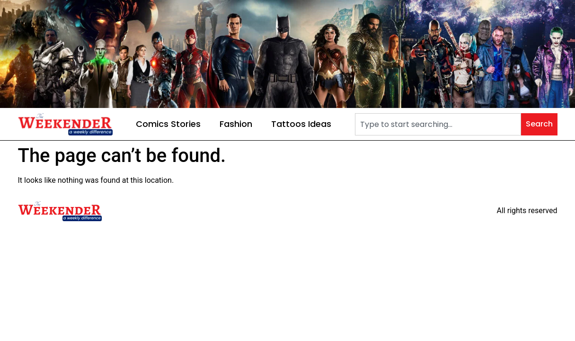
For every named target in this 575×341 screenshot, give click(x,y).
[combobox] (438, 124)
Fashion (236, 124)
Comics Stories (168, 124)
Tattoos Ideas (301, 124)
